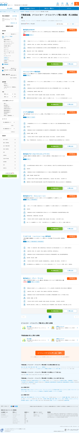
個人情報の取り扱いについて (9, 430)
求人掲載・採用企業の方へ (73, 426)
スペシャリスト (15, 419)
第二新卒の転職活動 (74, 414)
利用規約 (31, 406)
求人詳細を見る (54, 64)
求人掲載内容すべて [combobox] (7, 122)
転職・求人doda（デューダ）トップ (6, 11)
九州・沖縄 (26, 421)
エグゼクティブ (15, 420)
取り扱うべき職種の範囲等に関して (51, 406)
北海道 (25, 413)
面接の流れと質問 (58, 414)
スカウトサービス (4, 417)
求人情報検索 (3, 414)
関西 (25, 419)
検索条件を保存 (9, 26)
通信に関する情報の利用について (39, 406)
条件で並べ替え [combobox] (60, 23)
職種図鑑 (62, 417)
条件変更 (15, 16)
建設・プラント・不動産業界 (19, 11)
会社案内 (61, 426)
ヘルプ (77, 406)
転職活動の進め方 (50, 413)
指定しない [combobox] (6, 94)
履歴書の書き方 (56, 413)
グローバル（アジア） (16, 421)
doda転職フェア (36, 414)
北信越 (25, 418)
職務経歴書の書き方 (63, 413)
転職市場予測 (52, 417)
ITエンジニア (15, 413)
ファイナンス (15, 418)
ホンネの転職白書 (57, 417)
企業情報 (66, 417)
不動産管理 (6, 59)
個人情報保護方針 (8, 431)
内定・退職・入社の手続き (66, 414)
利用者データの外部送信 (61, 406)
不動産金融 (27, 11)
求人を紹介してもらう (29, 8)
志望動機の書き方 (70, 413)
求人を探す (10, 8)
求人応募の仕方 (52, 414)
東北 (25, 414)
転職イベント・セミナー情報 (38, 413)
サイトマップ (73, 406)
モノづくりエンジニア (16, 414)
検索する (9, 176)
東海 (25, 417)
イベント (69, 8)
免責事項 (68, 406)
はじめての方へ (3, 413)
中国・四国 (26, 420)
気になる (70, 64)
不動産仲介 (6, 57)
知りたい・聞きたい (49, 8)
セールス (14, 417)
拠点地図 (66, 426)
